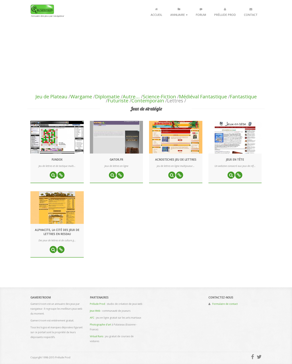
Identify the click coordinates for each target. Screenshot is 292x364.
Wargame (81, 96)
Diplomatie (107, 96)
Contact (251, 11)
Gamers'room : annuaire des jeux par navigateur (47, 10)
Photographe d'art (100, 324)
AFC (92, 317)
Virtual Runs (96, 336)
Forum (201, 11)
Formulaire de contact (225, 304)
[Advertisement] (146, 52)
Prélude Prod (225, 11)
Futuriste (118, 100)
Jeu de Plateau (51, 96)
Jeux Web (95, 310)
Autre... (131, 96)
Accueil (156, 11)
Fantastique (243, 96)
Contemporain (147, 100)
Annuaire (179, 11)
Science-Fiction (159, 96)
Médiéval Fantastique (203, 96)
